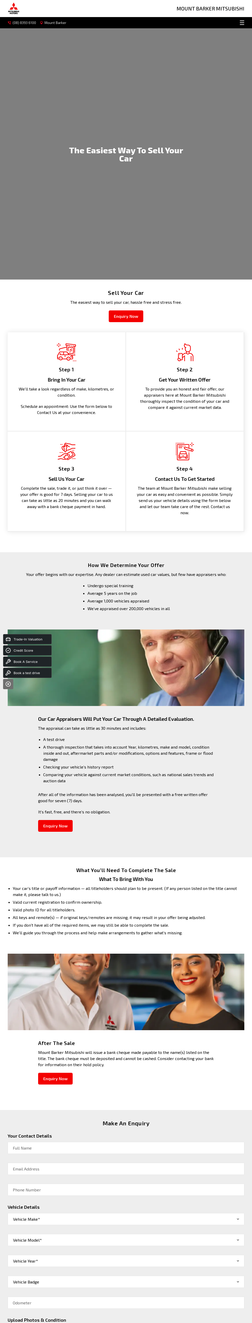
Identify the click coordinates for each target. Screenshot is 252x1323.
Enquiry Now (126, 127)
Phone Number (27, 1001)
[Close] (8, 684)
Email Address (26, 980)
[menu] (157, 23)
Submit (20, 1233)
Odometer (22, 1114)
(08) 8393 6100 (22, 22)
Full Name (22, 959)
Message (21, 1186)
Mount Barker (53, 22)
